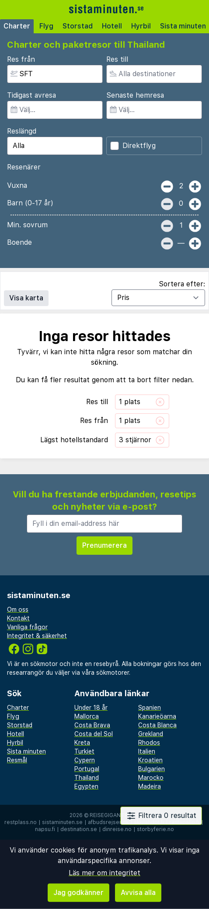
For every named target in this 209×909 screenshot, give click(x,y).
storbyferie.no (155, 829)
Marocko (151, 777)
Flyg (46, 26)
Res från (21, 59)
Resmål (17, 760)
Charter (16, 26)
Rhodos (149, 742)
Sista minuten (26, 751)
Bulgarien (151, 768)
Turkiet (84, 751)
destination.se (78, 829)
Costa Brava (92, 725)
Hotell (112, 26)
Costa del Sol (93, 733)
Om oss (17, 609)
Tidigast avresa (31, 95)
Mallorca (86, 716)
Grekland (150, 733)
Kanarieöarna (157, 716)
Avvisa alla (138, 892)
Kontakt (18, 618)
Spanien (149, 707)
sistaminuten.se (62, 822)
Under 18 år (91, 707)
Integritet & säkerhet (37, 635)
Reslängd (21, 131)
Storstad (78, 26)
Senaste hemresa (135, 95)
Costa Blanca (157, 725)
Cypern (84, 760)
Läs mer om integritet (104, 873)
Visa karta (26, 298)
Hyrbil (141, 26)
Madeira (149, 786)
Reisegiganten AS (115, 815)
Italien (146, 751)
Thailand (86, 777)
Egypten (86, 786)
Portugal (86, 768)
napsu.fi (45, 829)
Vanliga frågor (27, 627)
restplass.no (20, 822)
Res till (117, 59)
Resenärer (24, 167)
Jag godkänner (78, 892)
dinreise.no (117, 829)
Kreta (82, 742)
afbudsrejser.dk (108, 822)
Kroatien (150, 760)
